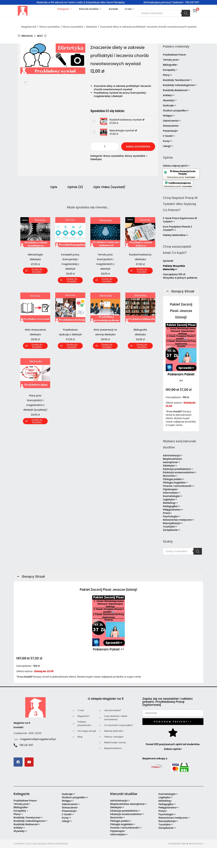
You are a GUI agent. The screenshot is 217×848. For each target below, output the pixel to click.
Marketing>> (170, 503)
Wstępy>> (169, 115)
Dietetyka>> (170, 465)
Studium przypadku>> (176, 110)
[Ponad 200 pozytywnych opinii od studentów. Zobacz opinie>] (173, 732)
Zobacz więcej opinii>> (176, 165)
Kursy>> (167, 141)
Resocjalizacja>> (173, 523)
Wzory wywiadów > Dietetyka (80, 26)
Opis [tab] (53, 187)
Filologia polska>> (173, 479)
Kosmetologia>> (172, 496)
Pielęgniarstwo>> (173, 509)
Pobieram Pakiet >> (108, 649)
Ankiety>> (169, 95)
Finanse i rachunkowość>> (178, 486)
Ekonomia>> (170, 475)
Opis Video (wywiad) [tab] (109, 187)
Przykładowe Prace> (175, 54)
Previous (25, 36)
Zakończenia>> (172, 120)
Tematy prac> (171, 59)
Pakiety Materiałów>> (175, 235)
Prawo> (167, 513)
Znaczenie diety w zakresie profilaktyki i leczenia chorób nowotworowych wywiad (148, 26)
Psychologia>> (171, 516)
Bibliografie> (170, 65)
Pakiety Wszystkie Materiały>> (174, 267)
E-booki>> (169, 136)
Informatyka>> (171, 492)
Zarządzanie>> (171, 530)
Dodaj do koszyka (138, 146)
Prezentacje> (170, 131)
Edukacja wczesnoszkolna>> (180, 472)
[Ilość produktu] (105, 146)
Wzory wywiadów (49, 26)
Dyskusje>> (169, 105)
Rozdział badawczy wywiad (127, 119)
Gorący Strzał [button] (180, 291)
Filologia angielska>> (176, 482)
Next (41, 36)
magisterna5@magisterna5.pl (38, 739)
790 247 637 (26, 745)
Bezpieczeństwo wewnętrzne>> (172, 460)
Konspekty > (170, 70)
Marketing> (165, 800)
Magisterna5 (28, 26)
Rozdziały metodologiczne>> (180, 85)
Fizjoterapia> (170, 489)
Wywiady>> (170, 100)
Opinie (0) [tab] (75, 187)
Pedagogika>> (171, 506)
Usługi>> (168, 146)
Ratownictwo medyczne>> (178, 519)
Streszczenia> (171, 125)
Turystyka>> (170, 526)
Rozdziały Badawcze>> (176, 90)
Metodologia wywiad (123, 130)
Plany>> (167, 75)
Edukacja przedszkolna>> (178, 469)
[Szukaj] (186, 13)
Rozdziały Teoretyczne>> (177, 80)
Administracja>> (173, 455)
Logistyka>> (170, 499)
